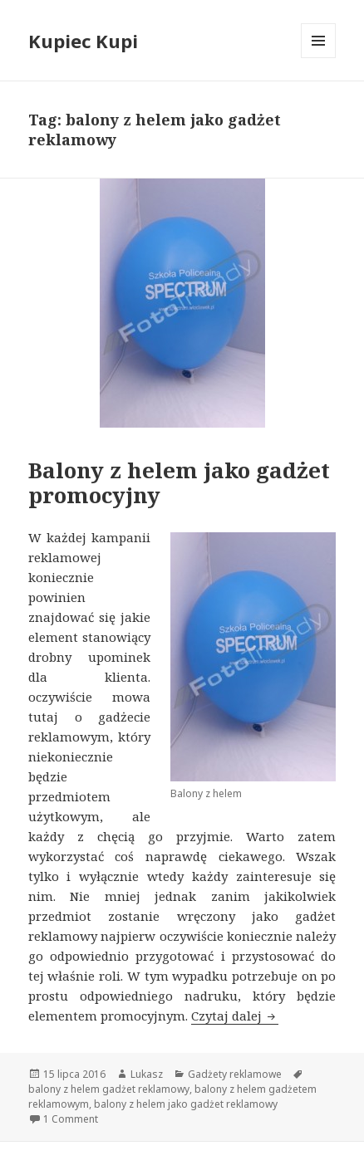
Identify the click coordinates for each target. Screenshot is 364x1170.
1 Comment (70, 1119)
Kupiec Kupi (83, 40)
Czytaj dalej (234, 1015)
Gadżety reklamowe (235, 1074)
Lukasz (146, 1074)
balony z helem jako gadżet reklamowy (186, 1104)
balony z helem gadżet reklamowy (108, 1089)
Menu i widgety (319, 57)
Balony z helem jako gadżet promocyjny (179, 482)
